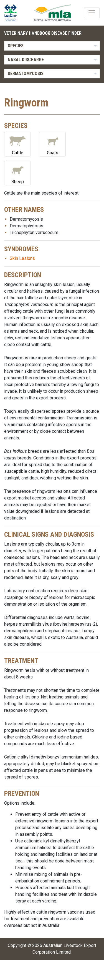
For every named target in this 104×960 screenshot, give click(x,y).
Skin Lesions (22, 258)
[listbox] (52, 46)
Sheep (17, 172)
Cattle (17, 143)
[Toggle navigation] (92, 12)
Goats (52, 143)
